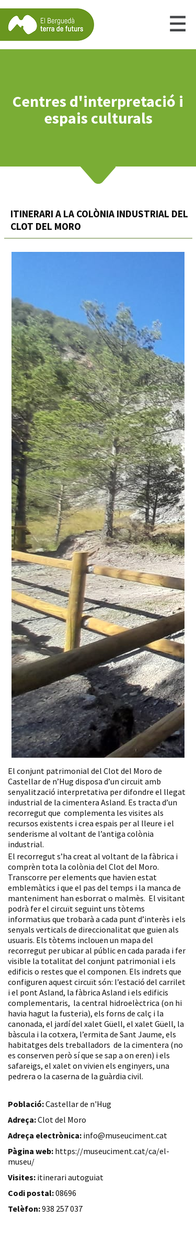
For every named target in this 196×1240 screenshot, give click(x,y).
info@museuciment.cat (125, 1135)
